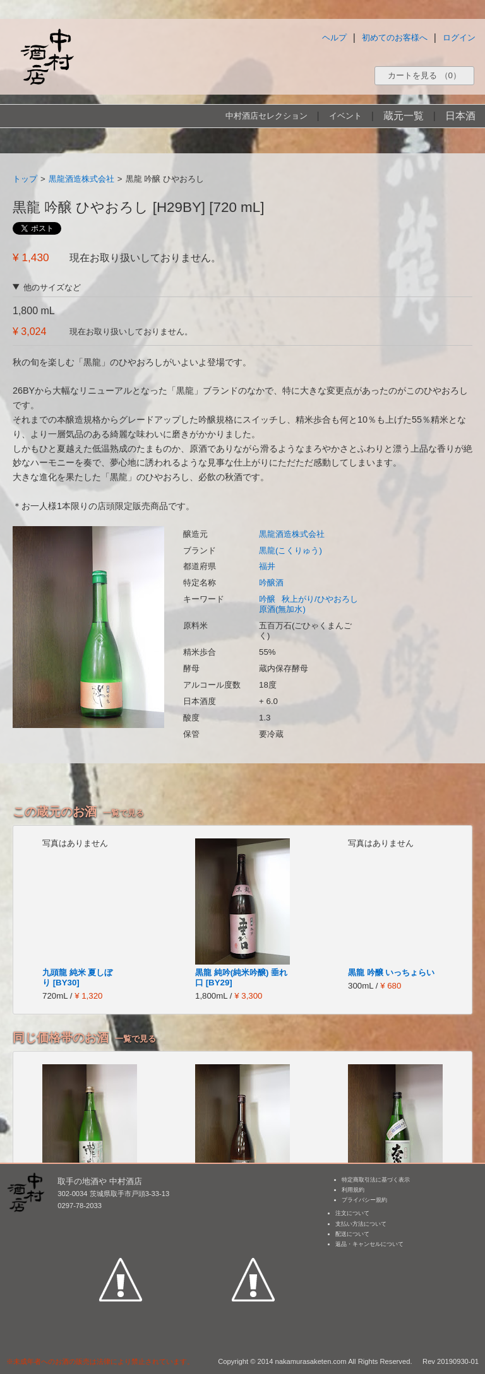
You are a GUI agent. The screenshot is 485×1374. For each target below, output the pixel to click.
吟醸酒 (271, 582)
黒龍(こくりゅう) (290, 550)
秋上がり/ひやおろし (320, 599)
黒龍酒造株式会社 (81, 179)
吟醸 (267, 599)
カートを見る (424, 75)
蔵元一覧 (403, 115)
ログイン (459, 37)
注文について (352, 1213)
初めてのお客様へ (395, 37)
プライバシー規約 (364, 1200)
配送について (352, 1234)
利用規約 (353, 1190)
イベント (345, 115)
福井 (267, 566)
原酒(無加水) (282, 609)
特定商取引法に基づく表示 (376, 1180)
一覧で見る (123, 813)
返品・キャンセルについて (369, 1244)
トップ (25, 179)
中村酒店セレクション (266, 115)
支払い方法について (360, 1224)
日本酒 (460, 115)
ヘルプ (334, 37)
